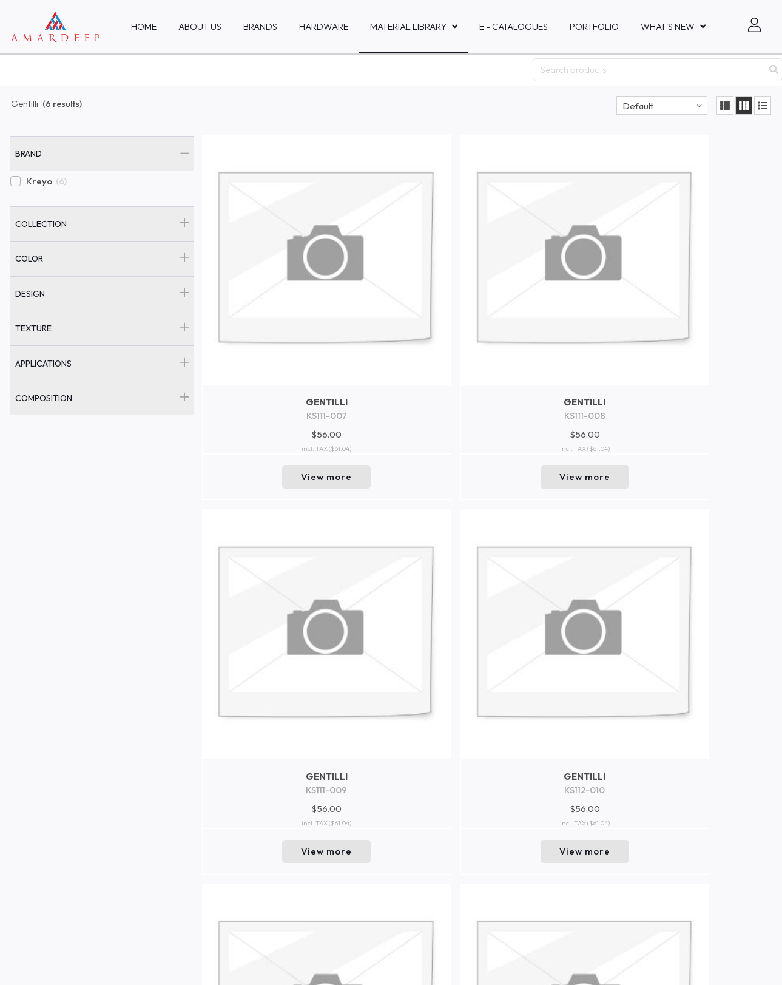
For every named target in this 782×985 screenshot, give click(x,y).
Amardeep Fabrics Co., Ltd (59, 857)
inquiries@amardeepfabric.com (373, 749)
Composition (43, 398)
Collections (185, 793)
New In (176, 773)
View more (269, 363)
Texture (33, 328)
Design (30, 293)
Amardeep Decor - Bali (52, 804)
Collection (41, 223)
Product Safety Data (204, 852)
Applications (43, 363)
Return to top (487, 663)
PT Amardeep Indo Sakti (54, 792)
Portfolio (594, 26)
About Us (199, 26)
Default (637, 106)
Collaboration (191, 734)
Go (601, 782)
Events (176, 754)
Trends (177, 813)
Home (144, 26)
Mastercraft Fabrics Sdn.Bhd (61, 911)
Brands (260, 26)
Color (29, 258)
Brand (28, 153)
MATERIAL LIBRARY (408, 26)
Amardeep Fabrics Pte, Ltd (59, 739)
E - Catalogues (513, 26)
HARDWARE (323, 26)
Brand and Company (205, 832)
